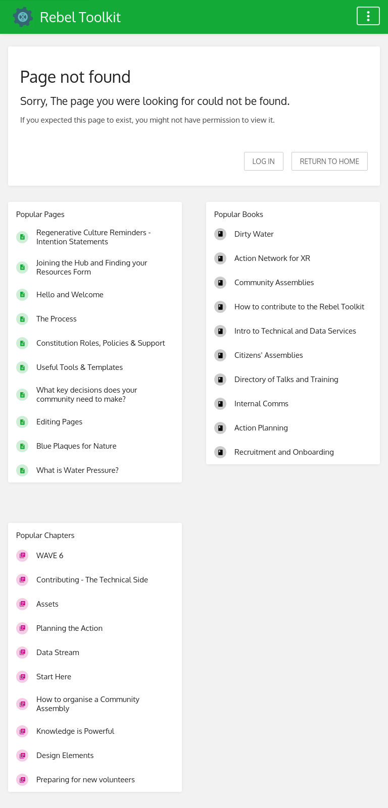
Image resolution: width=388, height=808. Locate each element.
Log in (264, 161)
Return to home (329, 161)
